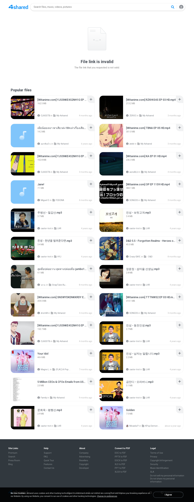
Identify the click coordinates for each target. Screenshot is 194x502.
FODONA (58, 200)
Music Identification (159, 468)
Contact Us (49, 468)
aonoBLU (132, 172)
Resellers (83, 460)
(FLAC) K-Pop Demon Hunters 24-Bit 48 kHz (61, 369)
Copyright (84, 464)
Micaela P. (132, 426)
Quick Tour (49, 460)
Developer (84, 468)
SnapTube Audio (58, 285)
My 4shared (60, 115)
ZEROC (131, 115)
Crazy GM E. (133, 256)
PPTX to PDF (121, 456)
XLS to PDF (120, 464)
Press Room (14, 460)
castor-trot (44, 228)
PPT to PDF (120, 468)
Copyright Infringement (161, 460)
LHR (57, 228)
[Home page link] (18, 7)
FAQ (46, 456)
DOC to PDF (120, 453)
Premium (12, 453)
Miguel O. (43, 200)
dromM (42, 313)
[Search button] (172, 7)
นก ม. (41, 285)
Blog (10, 464)
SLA (152, 472)
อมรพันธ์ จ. (44, 144)
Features (48, 464)
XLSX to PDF (121, 472)
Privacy (153, 456)
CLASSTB (43, 115)
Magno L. (43, 369)
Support (48, 453)
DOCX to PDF (121, 460)
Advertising (84, 456)
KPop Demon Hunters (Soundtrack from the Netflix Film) (151, 426)
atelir (130, 144)
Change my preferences (107, 496)
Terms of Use (156, 453)
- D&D (148, 256)
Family (42, 397)
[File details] (22, 107)
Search (11, 456)
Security (154, 464)
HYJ (57, 256)
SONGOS (132, 200)
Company (84, 453)
